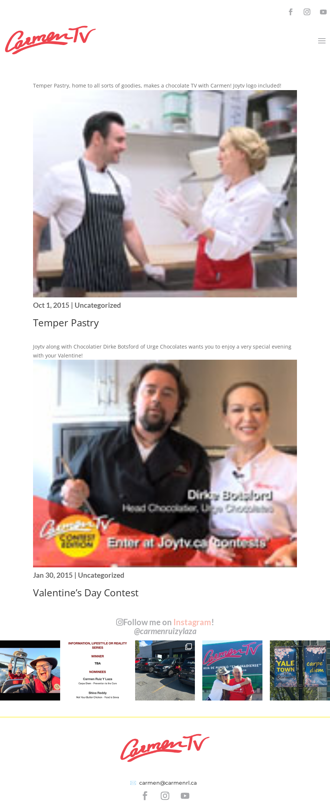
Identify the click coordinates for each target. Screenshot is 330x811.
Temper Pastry (66, 322)
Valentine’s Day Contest (85, 592)
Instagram (192, 622)
